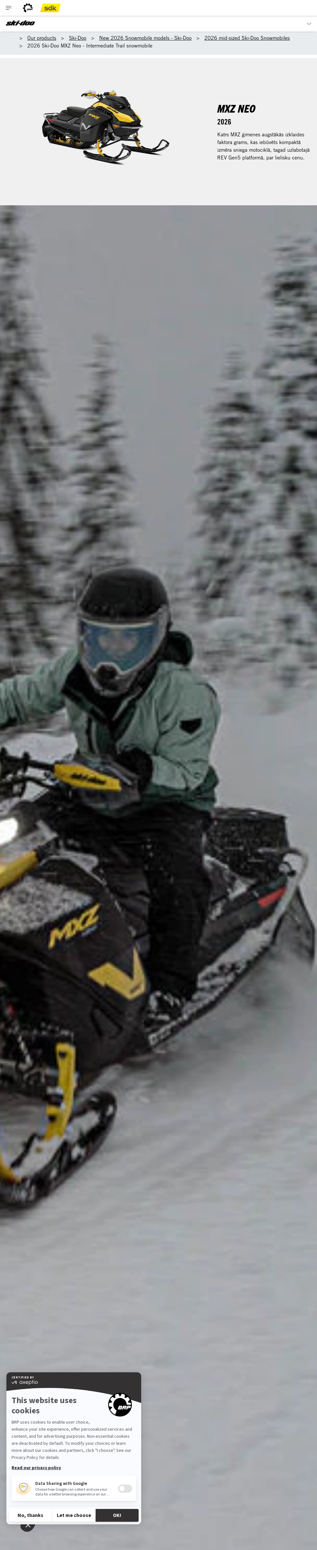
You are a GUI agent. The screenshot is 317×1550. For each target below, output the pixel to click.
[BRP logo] (28, 8)
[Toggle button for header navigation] (8, 8)
